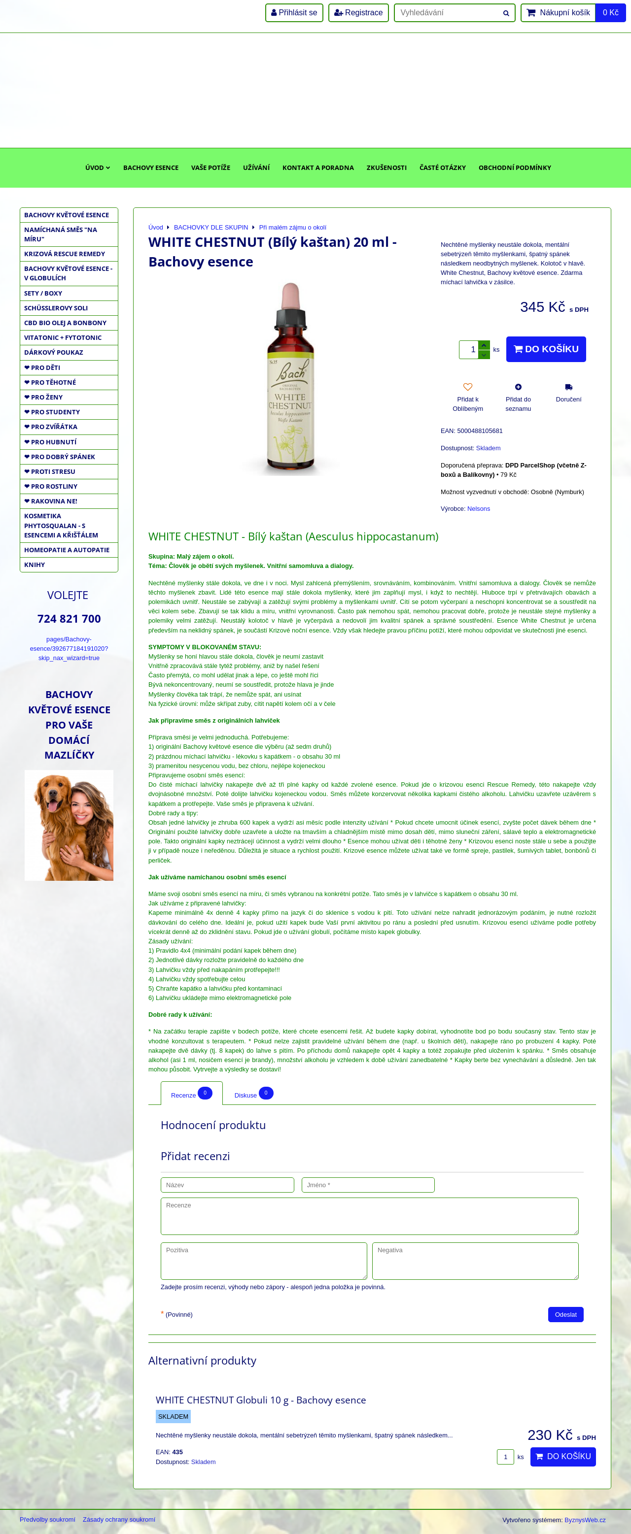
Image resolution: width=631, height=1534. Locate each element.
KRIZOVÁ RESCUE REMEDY (64, 253)
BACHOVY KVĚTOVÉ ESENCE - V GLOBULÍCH (68, 273)
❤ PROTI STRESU (49, 471)
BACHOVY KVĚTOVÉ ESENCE (66, 214)
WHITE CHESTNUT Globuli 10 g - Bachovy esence (261, 1399)
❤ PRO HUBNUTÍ (50, 441)
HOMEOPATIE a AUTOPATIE (66, 549)
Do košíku (546, 349)
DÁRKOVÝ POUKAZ (53, 352)
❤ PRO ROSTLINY (50, 486)
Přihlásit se (294, 12)
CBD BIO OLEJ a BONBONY (65, 322)
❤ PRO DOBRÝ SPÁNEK (59, 456)
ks (510, 1457)
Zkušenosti (387, 167)
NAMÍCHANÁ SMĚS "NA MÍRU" (60, 234)
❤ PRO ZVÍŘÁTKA (50, 426)
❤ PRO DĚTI (42, 367)
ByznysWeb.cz (585, 1520)
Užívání (256, 167)
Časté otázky (443, 167)
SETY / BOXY (43, 293)
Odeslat (566, 1314)
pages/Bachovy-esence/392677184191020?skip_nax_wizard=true (69, 648)
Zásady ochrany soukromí (119, 1519)
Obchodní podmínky (515, 167)
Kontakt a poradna (318, 167)
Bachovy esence (150, 167)
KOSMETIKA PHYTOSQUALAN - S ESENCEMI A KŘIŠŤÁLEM (61, 525)
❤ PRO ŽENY (43, 397)
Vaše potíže (210, 167)
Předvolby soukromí (47, 1519)
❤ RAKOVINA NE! (50, 501)
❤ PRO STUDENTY (52, 411)
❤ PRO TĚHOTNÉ (50, 382)
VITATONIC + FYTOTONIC (63, 337)
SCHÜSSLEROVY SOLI (56, 307)
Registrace (358, 12)
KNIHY (34, 564)
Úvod (97, 167)
